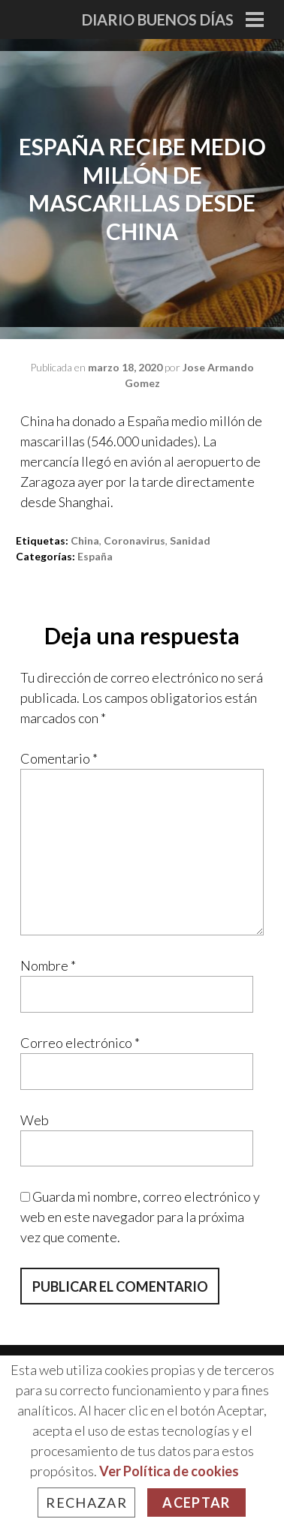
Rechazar (86, 1502)
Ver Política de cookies (169, 1471)
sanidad (190, 540)
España (95, 556)
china (85, 540)
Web (34, 1120)
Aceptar (196, 1502)
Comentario (59, 758)
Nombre (48, 965)
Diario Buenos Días (158, 20)
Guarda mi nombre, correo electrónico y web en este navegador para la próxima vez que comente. (140, 1216)
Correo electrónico (80, 1042)
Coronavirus (134, 540)
